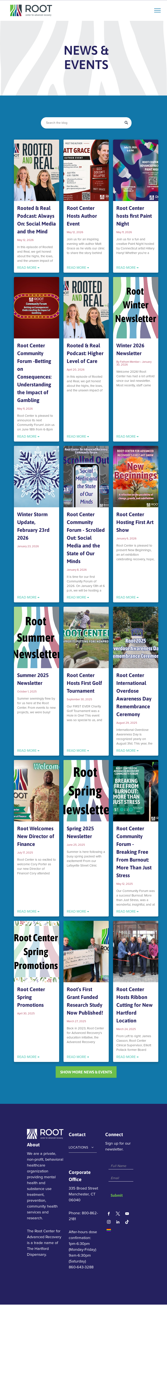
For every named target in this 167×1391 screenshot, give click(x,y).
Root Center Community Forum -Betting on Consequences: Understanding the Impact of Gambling (34, 373)
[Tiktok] (127, 1222)
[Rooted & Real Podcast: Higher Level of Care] (86, 307)
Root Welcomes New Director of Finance (35, 836)
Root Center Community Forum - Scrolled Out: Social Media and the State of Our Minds (86, 537)
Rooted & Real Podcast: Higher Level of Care (85, 353)
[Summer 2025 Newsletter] (36, 637)
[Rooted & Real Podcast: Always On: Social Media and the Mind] (36, 170)
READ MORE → (28, 267)
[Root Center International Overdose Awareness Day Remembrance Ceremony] (135, 637)
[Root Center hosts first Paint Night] (135, 170)
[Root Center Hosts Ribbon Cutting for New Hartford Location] (135, 951)
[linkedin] (118, 1222)
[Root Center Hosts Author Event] (86, 170)
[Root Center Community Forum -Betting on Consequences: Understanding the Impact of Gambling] (36, 307)
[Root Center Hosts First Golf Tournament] (86, 637)
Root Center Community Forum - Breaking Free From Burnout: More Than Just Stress (134, 852)
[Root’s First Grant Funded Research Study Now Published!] (86, 951)
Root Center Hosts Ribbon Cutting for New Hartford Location (134, 1004)
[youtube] (127, 1214)
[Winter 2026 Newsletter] (135, 307)
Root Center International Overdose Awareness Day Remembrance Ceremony (134, 694)
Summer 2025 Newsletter (33, 679)
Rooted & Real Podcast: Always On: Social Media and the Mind (36, 219)
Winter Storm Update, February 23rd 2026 (33, 526)
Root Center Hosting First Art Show (135, 522)
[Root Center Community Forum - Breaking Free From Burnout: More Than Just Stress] (135, 790)
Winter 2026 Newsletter (130, 349)
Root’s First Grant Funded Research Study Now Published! (85, 1001)
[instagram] (108, 1222)
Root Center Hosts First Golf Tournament (84, 683)
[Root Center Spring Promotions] (36, 951)
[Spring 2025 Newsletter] (86, 790)
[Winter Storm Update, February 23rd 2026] (36, 476)
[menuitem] (83, 1147)
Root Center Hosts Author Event (82, 216)
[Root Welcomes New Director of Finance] (36, 790)
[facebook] (108, 1214)
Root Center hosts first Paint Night (134, 216)
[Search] (86, 123)
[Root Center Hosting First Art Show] (135, 476)
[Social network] (118, 1214)
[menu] (157, 10)
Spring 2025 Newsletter (80, 832)
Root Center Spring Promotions (31, 997)
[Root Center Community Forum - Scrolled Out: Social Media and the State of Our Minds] (86, 476)
